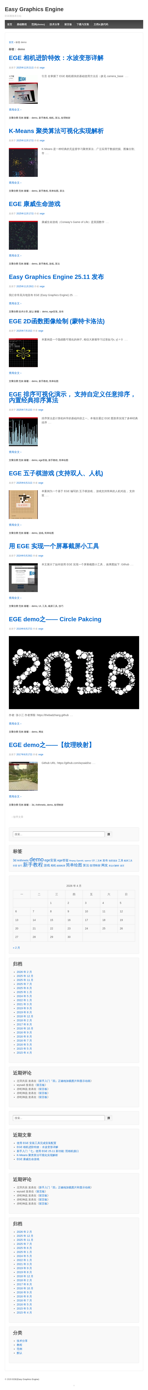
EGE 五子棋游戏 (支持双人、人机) (56, 473)
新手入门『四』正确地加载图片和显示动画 (64, 1080)
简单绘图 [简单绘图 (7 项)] (74, 865)
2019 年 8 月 (24, 1012)
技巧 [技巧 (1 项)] (20, 865)
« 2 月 (16, 947)
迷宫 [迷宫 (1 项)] (122, 865)
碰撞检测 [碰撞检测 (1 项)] (61, 865)
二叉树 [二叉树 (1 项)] (98, 860)
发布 (61, 311)
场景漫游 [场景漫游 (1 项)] (113, 860)
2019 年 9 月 (24, 1008)
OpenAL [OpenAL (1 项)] (80, 860)
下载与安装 (83, 24)
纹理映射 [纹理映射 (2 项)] (95, 865)
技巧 (61, 606)
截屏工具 (52, 606)
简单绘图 (53, 191)
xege (42, 67)
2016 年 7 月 (24, 1040)
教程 (19, 1344)
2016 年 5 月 (24, 1044)
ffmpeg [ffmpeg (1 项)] (72, 860)
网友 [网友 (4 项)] (104, 865)
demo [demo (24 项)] (36, 859)
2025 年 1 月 (24, 992)
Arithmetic (40, 805)
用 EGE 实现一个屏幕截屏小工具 (54, 546)
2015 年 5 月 (24, 1048)
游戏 (51, 263)
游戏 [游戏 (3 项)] (47, 865)
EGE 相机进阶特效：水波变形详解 (56, 57)
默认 (31, 311)
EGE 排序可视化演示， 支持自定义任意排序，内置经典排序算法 (72, 397)
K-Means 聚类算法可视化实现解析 (56, 130)
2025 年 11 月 (25, 980)
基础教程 (22, 24)
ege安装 (53, 311)
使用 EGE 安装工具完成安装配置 (36, 1143)
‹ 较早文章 (17, 816)
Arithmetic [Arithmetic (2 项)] (23, 860)
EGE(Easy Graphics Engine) (25, 1379)
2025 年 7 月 (24, 984)
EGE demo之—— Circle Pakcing (55, 619)
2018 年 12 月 (25, 1016)
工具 (44, 606)
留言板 (68, 24)
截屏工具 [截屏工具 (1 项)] (128, 860)
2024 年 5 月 (24, 996)
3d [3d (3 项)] (14, 860)
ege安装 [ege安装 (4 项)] (51, 860)
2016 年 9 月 (24, 1032)
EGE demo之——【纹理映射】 (52, 744)
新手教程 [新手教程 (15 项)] (33, 865)
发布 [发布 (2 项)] (105, 860)
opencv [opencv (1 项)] (88, 860)
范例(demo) (38, 24)
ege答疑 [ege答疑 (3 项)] (63, 860)
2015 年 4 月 (24, 1052)
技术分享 (55, 24)
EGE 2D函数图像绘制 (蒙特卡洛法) (57, 321)
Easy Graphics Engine (34, 9)
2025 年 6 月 (24, 988)
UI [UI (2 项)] (93, 860)
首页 (9, 24)
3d (33, 805)
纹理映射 (65, 117)
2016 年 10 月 (25, 1028)
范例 (21, 117)
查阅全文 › (15, 109)
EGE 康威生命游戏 (34, 203)
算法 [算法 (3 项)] (86, 865)
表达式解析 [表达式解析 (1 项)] (114, 865)
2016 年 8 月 (24, 1036)
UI (40, 606)
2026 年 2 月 (24, 971)
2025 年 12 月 (25, 975)
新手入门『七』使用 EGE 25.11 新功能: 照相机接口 (48, 1151)
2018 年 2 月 (24, 1020)
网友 (41, 731)
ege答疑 (43, 460)
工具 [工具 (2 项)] (120, 860)
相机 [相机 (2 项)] (53, 865)
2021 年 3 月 (24, 1004)
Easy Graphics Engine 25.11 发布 (56, 276)
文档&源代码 (101, 24)
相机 (51, 117)
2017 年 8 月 (24, 1024)
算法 (57, 117)
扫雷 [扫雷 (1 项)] (15, 865)
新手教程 (43, 117)
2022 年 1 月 (24, 1000)
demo (34, 117)
